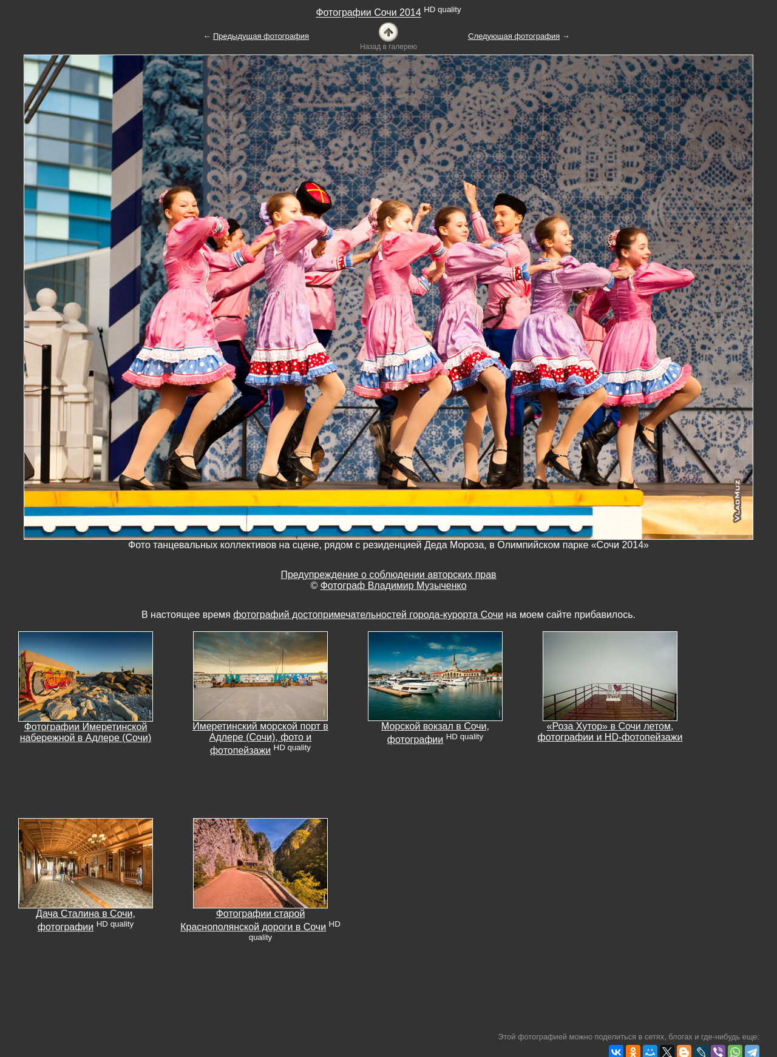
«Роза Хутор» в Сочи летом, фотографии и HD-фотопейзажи (610, 731)
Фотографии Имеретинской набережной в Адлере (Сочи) (86, 732)
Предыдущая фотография (261, 36)
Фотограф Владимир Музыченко (394, 585)
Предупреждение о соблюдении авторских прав (388, 574)
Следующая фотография (514, 36)
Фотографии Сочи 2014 (368, 13)
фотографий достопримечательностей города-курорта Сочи (368, 614)
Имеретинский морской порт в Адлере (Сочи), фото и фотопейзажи (260, 738)
